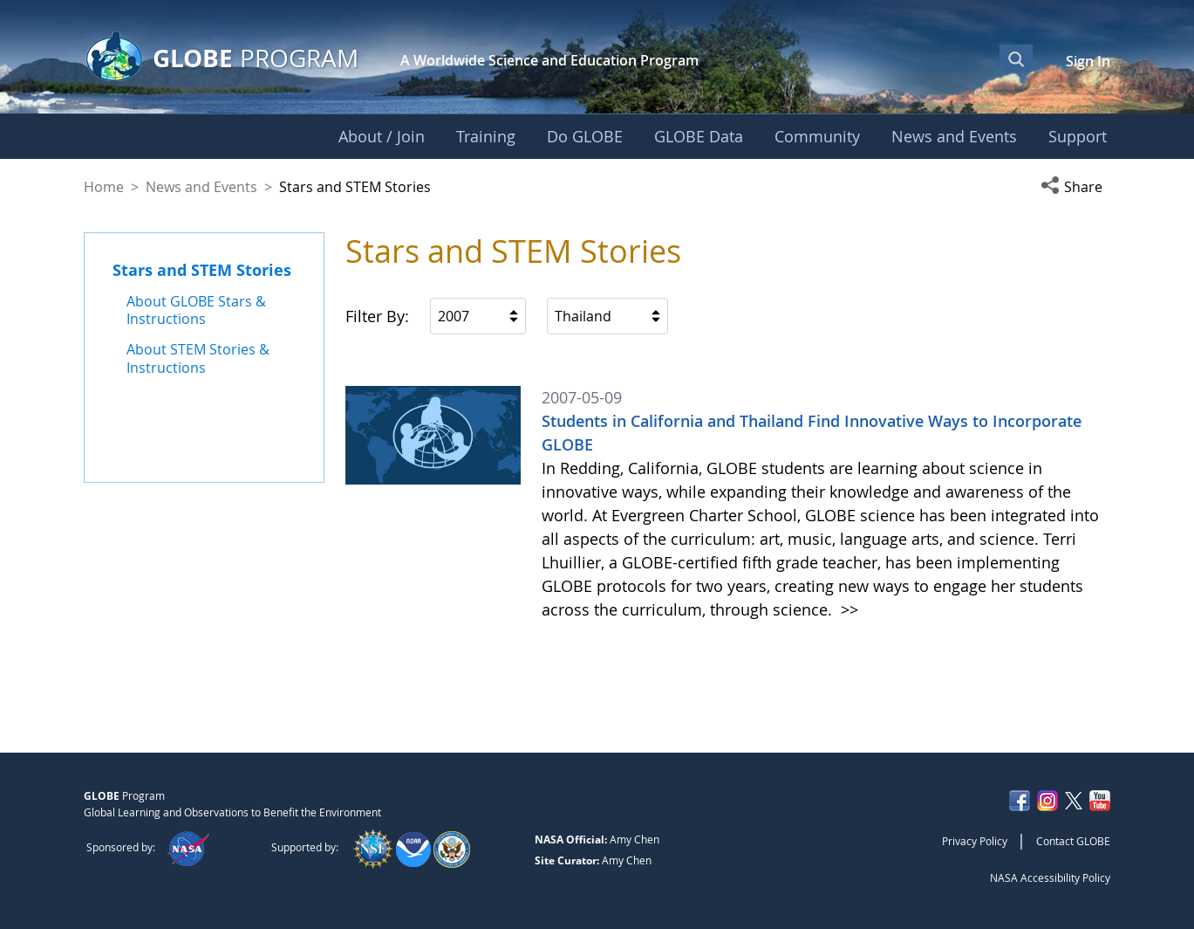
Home (104, 186)
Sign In (1088, 61)
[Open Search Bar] (1016, 58)
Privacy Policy (974, 841)
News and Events (201, 186)
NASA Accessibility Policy (1050, 877)
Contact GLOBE (1073, 841)
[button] (1075, 186)
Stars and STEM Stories (202, 269)
